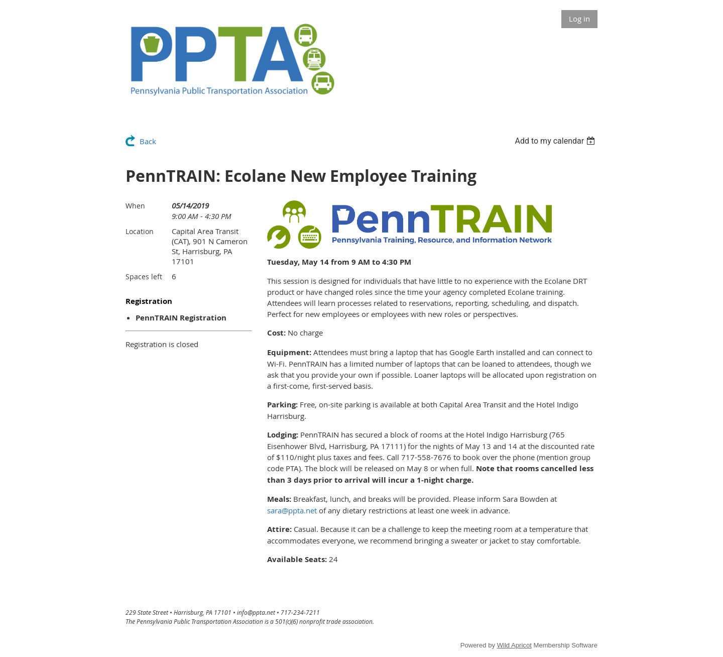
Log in (579, 19)
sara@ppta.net (292, 510)
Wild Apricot (514, 645)
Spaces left (144, 276)
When (135, 205)
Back (148, 141)
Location (140, 231)
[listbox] (556, 141)
